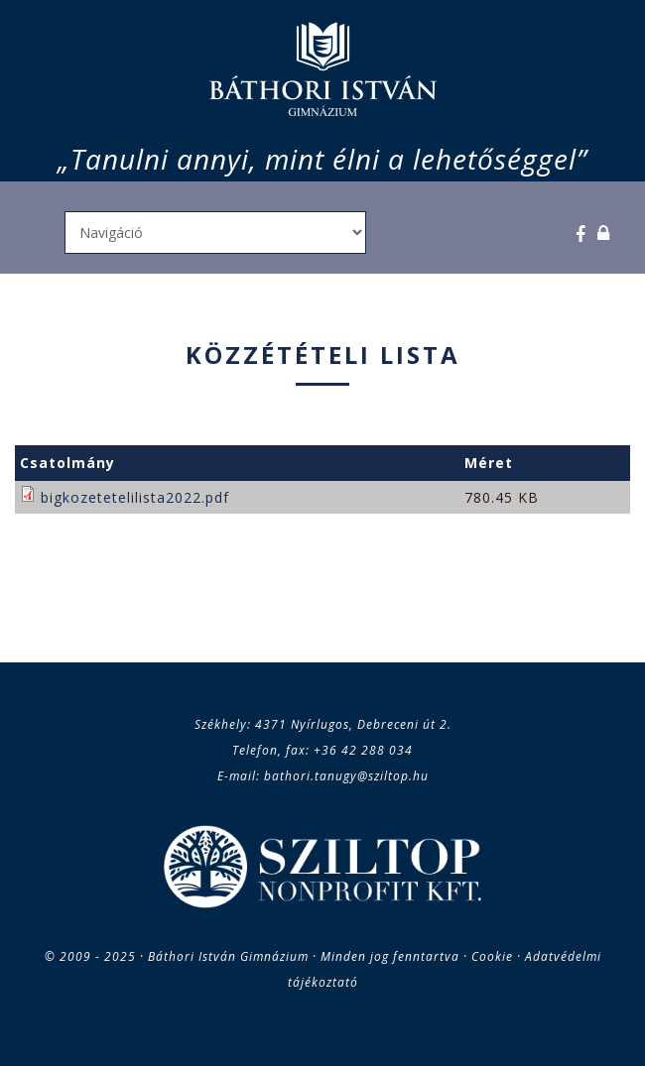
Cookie (492, 956)
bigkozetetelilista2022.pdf (135, 497)
